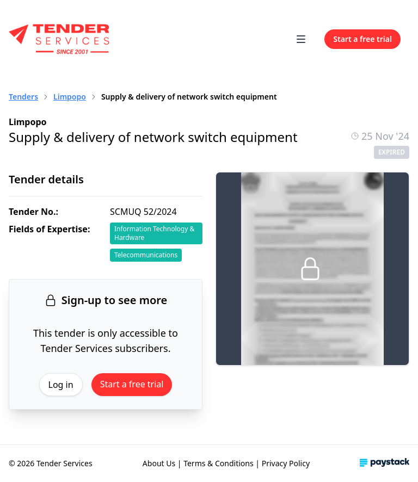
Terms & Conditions (218, 463)
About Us (159, 463)
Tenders (23, 96)
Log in (60, 385)
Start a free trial (132, 384)
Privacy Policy (286, 463)
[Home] (59, 39)
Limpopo (69, 96)
